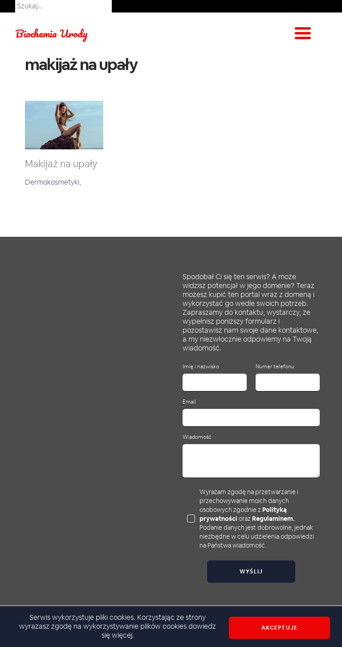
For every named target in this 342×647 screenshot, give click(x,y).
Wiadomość (197, 437)
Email (189, 402)
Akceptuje (279, 627)
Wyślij (251, 571)
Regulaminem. (273, 519)
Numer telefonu (275, 366)
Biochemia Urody (51, 33)
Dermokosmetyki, (53, 182)
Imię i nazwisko (201, 366)
